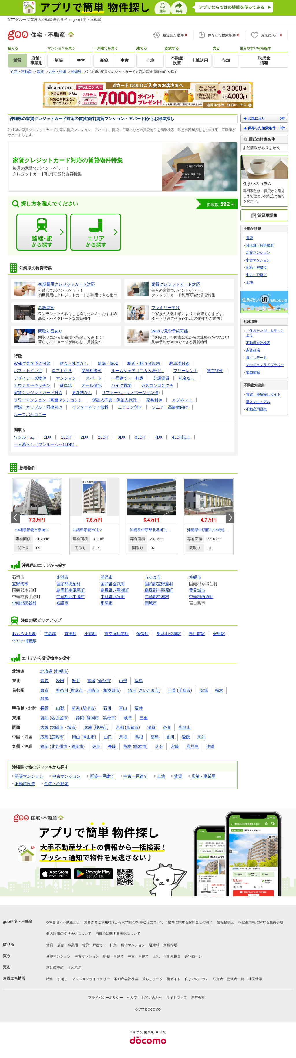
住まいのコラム (197, 979)
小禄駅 (90, 633)
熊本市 (140, 746)
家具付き (154, 400)
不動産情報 (252, 229)
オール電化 (92, 385)
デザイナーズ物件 (30, 378)
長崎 (112, 746)
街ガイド (174, 979)
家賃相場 (253, 350)
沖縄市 (195, 577)
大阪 (44, 727)
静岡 (80, 717)
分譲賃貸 (161, 378)
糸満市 (62, 577)
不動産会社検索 (258, 343)
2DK (84, 437)
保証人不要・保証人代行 (114, 400)
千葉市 (184, 690)
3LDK (140, 437)
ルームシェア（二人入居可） (137, 370)
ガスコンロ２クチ (157, 385)
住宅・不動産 (56, 783)
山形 (123, 680)
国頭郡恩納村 (68, 584)
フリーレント (185, 370)
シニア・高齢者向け (170, 407)
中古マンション (66, 776)
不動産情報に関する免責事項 (260, 922)
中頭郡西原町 (201, 596)
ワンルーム (24, 437)
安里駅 (219, 633)
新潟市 (88, 708)
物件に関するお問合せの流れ (190, 922)
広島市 (57, 737)
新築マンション (29, 776)
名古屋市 (59, 717)
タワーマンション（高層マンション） (48, 400)
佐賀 (96, 746)
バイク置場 (121, 385)
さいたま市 (149, 690)
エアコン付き (130, 407)
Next (230, 517)
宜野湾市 (20, 584)
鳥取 (123, 737)
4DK (158, 437)
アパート (94, 378)
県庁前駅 (197, 633)
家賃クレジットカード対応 (38, 392)
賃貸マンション (133, 945)
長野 (44, 708)
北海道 (46, 671)
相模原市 (111, 690)
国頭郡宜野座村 (159, 584)
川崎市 (93, 690)
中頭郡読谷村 (24, 603)
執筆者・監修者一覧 (228, 979)
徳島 (155, 737)
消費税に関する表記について (117, 934)
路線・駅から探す (41, 232)
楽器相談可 (92, 370)
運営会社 (198, 998)
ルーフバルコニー (30, 414)
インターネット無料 (90, 407)
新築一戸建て (102, 776)
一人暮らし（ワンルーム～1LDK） (45, 444)
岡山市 (89, 737)
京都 (120, 727)
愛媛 (186, 737)
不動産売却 (55, 968)
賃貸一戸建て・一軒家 (99, 945)
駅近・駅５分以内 (143, 363)
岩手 (76, 680)
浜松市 (109, 717)
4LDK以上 (181, 437)
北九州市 (59, 746)
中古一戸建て (135, 776)
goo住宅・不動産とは (63, 922)
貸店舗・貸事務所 (260, 245)
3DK (121, 437)
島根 (139, 737)
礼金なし (187, 378)
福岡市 (77, 746)
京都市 (132, 727)
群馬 (44, 698)
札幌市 (61, 671)
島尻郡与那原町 (159, 590)
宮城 (91, 680)
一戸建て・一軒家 (127, 378)
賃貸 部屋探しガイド (263, 394)
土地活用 (75, 968)
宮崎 (175, 746)
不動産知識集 (254, 385)
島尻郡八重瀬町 (115, 590)
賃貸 (178, 776)
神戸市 (101, 727)
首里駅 (70, 633)
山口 (108, 737)
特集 (49, 979)
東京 (44, 690)
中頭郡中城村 (157, 596)
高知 (201, 737)
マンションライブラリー (265, 365)
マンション (66, 378)
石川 (107, 708)
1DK (47, 437)
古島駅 (50, 633)
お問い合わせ (151, 998)
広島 (44, 737)
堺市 (71, 727)
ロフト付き (62, 370)
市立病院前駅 (116, 633)
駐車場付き (179, 363)
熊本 (127, 746)
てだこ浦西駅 (24, 641)
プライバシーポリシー (105, 998)
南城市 (151, 603)
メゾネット (182, 400)
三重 (144, 717)
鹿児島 (192, 746)
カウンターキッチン (32, 385)
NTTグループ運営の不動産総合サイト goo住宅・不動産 (54, 19)
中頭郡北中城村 (70, 596)
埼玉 (132, 690)
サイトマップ (176, 998)
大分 (159, 746)
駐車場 (66, 385)
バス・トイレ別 (28, 370)
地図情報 (253, 372)
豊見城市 (197, 590)
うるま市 (153, 577)
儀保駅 (142, 633)
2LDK (103, 437)
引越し (62, 979)
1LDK (66, 437)
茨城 (203, 690)
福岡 (44, 746)
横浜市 (77, 690)
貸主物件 (215, 370)
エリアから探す (95, 232)
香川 (170, 737)
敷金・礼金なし (74, 363)
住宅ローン (193, 956)
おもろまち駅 (24, 633)
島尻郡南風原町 (70, 590)
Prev (15, 517)
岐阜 (128, 717)
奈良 (167, 727)
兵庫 (88, 727)
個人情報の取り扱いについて (68, 934)
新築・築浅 (108, 363)
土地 (161, 776)
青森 (44, 680)
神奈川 (62, 690)
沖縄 (210, 746)
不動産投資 (25, 783)
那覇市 (107, 603)
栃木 (219, 690)
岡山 (76, 737)
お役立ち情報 (14, 978)
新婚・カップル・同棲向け (38, 407)
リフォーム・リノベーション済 (130, 392)
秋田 (60, 680)
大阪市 (57, 727)
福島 (139, 680)
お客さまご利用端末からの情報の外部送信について (124, 922)
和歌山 (185, 727)
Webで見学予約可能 (32, 363)
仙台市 (104, 680)
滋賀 (151, 727)
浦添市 (107, 577)
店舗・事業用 (203, 776)
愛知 (44, 717)
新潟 (76, 708)
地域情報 (251, 322)
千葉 (172, 690)
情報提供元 (225, 922)
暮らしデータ (256, 358)
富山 (123, 708)
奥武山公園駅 (169, 633)
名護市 (62, 603)
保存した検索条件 (264, 128)
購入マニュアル (258, 402)
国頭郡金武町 (113, 584)
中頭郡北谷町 (113, 596)
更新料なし (82, 392)
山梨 (60, 708)
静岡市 (93, 717)
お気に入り (264, 118)
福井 (139, 708)
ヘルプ (132, 998)
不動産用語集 (256, 409)
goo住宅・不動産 (17, 921)
